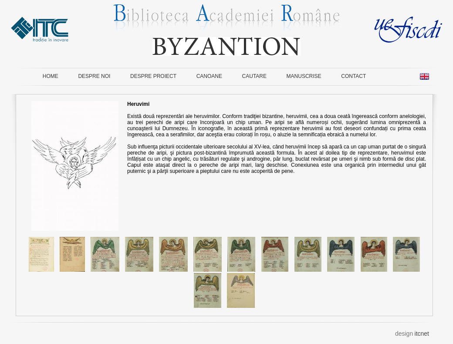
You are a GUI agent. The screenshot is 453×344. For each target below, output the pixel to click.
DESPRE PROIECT (153, 76)
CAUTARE (254, 76)
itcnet (422, 333)
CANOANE (209, 76)
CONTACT (353, 76)
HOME (50, 76)
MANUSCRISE (304, 76)
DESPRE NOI (94, 76)
